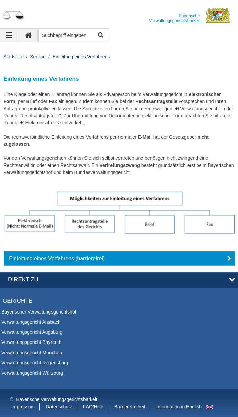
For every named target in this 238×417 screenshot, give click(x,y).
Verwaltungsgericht (200, 108)
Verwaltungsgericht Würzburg (32, 373)
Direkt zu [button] (23, 279)
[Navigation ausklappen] (9, 35)
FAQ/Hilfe (93, 406)
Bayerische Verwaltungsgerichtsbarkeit (56, 399)
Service (38, 56)
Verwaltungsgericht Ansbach (31, 322)
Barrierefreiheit (129, 406)
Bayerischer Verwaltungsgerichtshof (38, 312)
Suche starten (100, 35)
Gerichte (17, 301)
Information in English (179, 406)
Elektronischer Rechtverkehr (54, 122)
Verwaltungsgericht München (31, 352)
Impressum (23, 406)
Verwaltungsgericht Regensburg (34, 362)
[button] (119, 258)
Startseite (13, 56)
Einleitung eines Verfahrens (81, 56)
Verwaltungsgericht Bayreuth (31, 342)
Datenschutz (59, 406)
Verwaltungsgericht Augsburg (31, 332)
